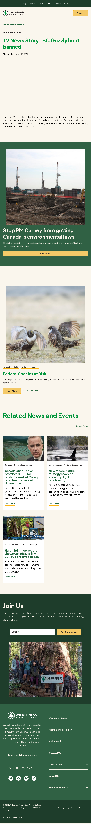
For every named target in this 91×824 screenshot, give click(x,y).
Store (66, 4)
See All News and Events (14, 25)
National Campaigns (30, 368)
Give (68, 13)
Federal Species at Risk (13, 33)
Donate (80, 13)
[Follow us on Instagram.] (10, 779)
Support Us (55, 754)
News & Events (45, 4)
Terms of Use (76, 809)
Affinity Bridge (18, 819)
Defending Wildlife (11, 368)
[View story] (23, 451)
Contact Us (13, 769)
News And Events (58, 789)
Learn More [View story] (10, 504)
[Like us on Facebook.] (18, 779)
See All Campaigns (32, 391)
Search (58, 4)
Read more (12, 392)
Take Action (55, 13)
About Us (25, 13)
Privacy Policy (63, 809)
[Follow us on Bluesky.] (26, 779)
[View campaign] (45, 326)
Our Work (39, 13)
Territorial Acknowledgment (22, 756)
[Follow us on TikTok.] (34, 779)
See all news (82, 427)
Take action (45, 255)
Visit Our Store (29, 769)
